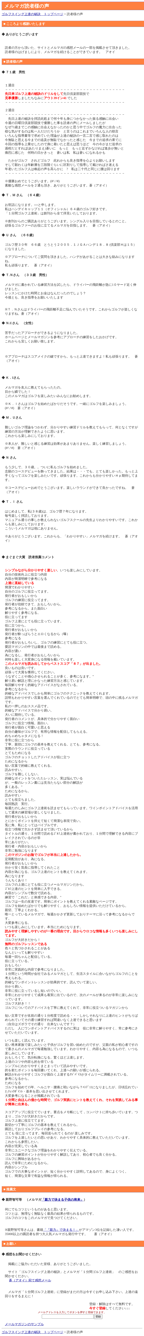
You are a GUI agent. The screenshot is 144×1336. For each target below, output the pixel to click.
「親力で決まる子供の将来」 (62, 1199)
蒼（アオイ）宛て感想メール (30, 1280)
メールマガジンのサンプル (24, 1324)
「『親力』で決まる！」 (61, 1229)
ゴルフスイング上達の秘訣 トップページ (32, 14)
